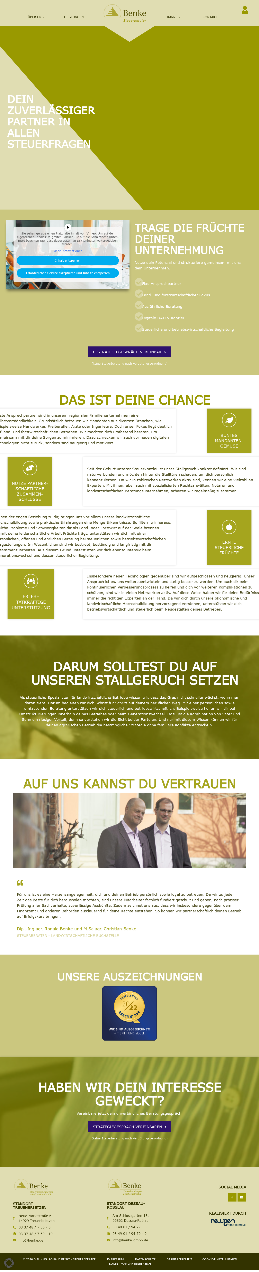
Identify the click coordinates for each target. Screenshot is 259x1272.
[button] (9, 1263)
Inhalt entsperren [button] (67, 260)
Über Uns (36, 17)
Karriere (174, 17)
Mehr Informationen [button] (67, 251)
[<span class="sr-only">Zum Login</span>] (245, 10)
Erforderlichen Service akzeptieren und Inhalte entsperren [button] (68, 273)
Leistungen (74, 17)
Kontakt (210, 17)
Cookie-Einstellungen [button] (219, 1261)
